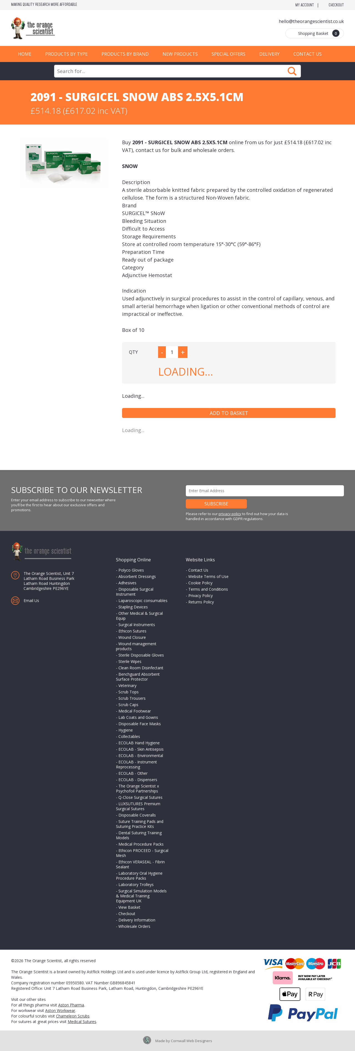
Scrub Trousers (132, 698)
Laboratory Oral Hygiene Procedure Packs (139, 876)
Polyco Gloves (131, 570)
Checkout (336, 5)
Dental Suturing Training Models (139, 835)
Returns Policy (201, 602)
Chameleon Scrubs (73, 1016)
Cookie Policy (200, 582)
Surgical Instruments (136, 624)
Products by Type (66, 54)
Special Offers (228, 54)
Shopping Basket (318, 33)
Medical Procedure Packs (141, 844)
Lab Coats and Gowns (138, 717)
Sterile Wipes (129, 661)
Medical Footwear (134, 711)
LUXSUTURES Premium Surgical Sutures (138, 806)
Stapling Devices (133, 607)
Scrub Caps (128, 704)
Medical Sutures (82, 1021)
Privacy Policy (200, 595)
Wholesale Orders (134, 926)
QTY (133, 352)
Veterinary (127, 685)
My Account (304, 5)
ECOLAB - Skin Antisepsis (141, 749)
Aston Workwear (60, 1010)
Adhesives (127, 582)
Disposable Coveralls (137, 815)
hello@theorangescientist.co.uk (311, 21)
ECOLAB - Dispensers (137, 779)
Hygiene (125, 730)
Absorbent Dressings (137, 576)
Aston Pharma (71, 1005)
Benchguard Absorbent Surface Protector (138, 677)
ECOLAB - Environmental (140, 755)
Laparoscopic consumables (143, 600)
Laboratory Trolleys (136, 884)
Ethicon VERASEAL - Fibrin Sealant (140, 864)
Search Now (292, 71)
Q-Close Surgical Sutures (140, 797)
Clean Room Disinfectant (140, 667)
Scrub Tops (128, 691)
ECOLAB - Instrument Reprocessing (136, 764)
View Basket (129, 907)
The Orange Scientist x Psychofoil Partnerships (137, 788)
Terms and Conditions (208, 589)
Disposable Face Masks (139, 723)
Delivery (269, 54)
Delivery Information (136, 920)
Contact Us (307, 54)
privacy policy (230, 513)
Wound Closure (132, 637)
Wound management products (136, 646)
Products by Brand (125, 54)
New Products (180, 54)
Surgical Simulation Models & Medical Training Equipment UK (141, 895)
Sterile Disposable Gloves (141, 655)
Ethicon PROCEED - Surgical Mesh (142, 853)
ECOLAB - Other (133, 773)
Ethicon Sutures (132, 631)
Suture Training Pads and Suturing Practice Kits (139, 824)
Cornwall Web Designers (191, 1040)
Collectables (129, 736)
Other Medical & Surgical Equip (139, 616)
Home (24, 54)
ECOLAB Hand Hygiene (139, 742)
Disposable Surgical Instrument (134, 592)
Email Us (31, 600)
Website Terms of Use (208, 576)
